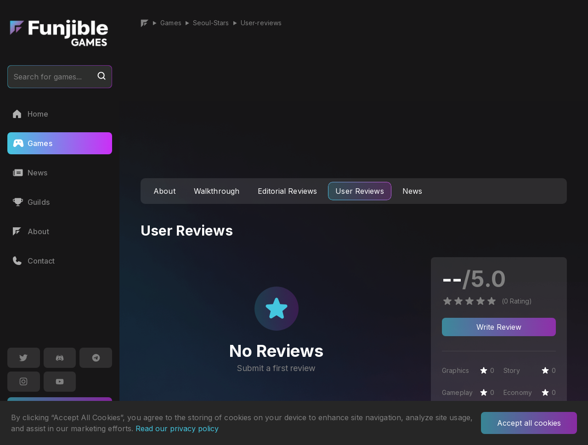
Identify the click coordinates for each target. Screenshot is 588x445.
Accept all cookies (529, 423)
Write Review (498, 327)
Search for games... (59, 76)
